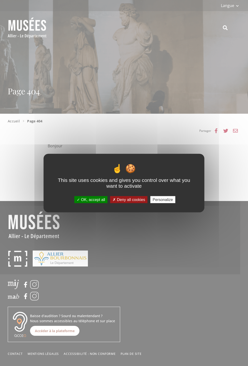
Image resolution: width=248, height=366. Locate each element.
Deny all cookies (129, 200)
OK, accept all (91, 200)
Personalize (163, 200)
